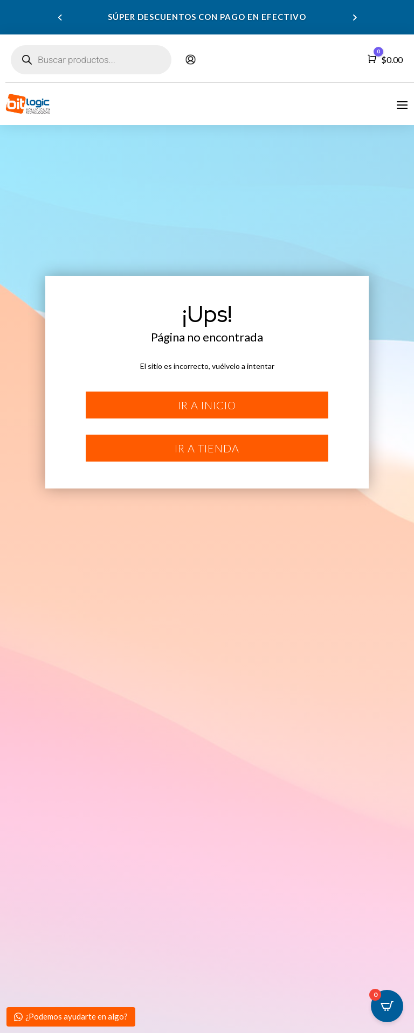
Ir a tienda (207, 448)
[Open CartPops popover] (387, 1006)
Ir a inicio (207, 405)
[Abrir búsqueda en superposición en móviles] (91, 60)
